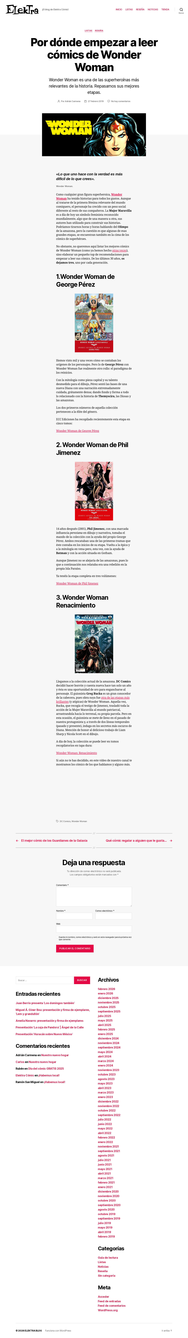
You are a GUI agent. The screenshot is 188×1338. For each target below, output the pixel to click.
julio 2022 (104, 1119)
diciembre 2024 (108, 1038)
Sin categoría (106, 1275)
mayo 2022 (105, 1128)
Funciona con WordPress (58, 1330)
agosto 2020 (106, 1209)
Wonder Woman (79, 821)
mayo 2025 (105, 1020)
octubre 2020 (107, 1200)
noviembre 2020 (108, 1196)
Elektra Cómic (25, 1075)
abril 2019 (104, 1232)
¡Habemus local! (48, 1075)
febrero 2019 (106, 1236)
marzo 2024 (106, 1061)
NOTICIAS (153, 9)
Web (58, 924)
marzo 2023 (105, 1092)
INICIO (119, 9)
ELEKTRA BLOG (33, 1330)
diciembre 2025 (108, 998)
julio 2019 (104, 1223)
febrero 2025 (106, 1029)
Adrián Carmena (72, 101)
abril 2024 (104, 1056)
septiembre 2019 (109, 1218)
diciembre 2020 (108, 1191)
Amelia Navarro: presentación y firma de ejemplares (49, 1020)
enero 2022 (105, 1142)
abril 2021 (104, 1173)
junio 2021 (104, 1164)
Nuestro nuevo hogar (55, 1055)
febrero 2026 (106, 989)
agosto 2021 (106, 1155)
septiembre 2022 (109, 1115)
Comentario (62, 885)
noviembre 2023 (108, 1070)
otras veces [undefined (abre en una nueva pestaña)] (119, 250)
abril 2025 (104, 1025)
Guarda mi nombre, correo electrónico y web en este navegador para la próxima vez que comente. (95, 938)
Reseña (99, 30)
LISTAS (129, 9)
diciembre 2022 (108, 1101)
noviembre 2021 (108, 1146)
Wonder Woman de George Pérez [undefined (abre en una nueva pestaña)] (77, 431)
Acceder (103, 1296)
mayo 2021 (105, 1169)
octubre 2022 (107, 1110)
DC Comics (65, 821)
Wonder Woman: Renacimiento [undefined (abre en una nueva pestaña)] (76, 753)
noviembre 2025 (108, 1002)
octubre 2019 (106, 1214)
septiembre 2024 (109, 1047)
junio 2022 (105, 1124)
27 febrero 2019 (96, 101)
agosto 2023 (106, 1079)
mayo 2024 (105, 1052)
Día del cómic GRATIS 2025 (46, 1068)
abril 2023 (104, 1088)
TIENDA (165, 9)
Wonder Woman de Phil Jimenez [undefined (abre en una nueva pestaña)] (77, 583)
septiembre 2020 (109, 1205)
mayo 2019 (105, 1227)
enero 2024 (105, 1065)
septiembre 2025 (109, 1011)
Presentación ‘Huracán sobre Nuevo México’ (44, 1034)
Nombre (60, 911)
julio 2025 (104, 1016)
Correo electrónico (104, 911)
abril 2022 (104, 1133)
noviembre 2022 (108, 1106)
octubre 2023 (107, 1074)
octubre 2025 (107, 1007)
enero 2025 (105, 1034)
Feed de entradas (109, 1301)
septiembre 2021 (109, 1151)
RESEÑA (140, 9)
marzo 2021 (105, 1178)
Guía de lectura (108, 1257)
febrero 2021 (106, 1182)
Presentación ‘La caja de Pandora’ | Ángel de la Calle (50, 1027)
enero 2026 (105, 993)
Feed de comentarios (112, 1305)
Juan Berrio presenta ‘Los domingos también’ (45, 1003)
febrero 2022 (106, 1137)
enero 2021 (105, 1187)
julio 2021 (104, 1160)
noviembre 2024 (108, 1043)
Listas (88, 30)
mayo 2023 (105, 1083)
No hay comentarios (120, 101)
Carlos (20, 1062)
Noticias (103, 1266)
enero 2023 (105, 1097)
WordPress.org (108, 1310)
